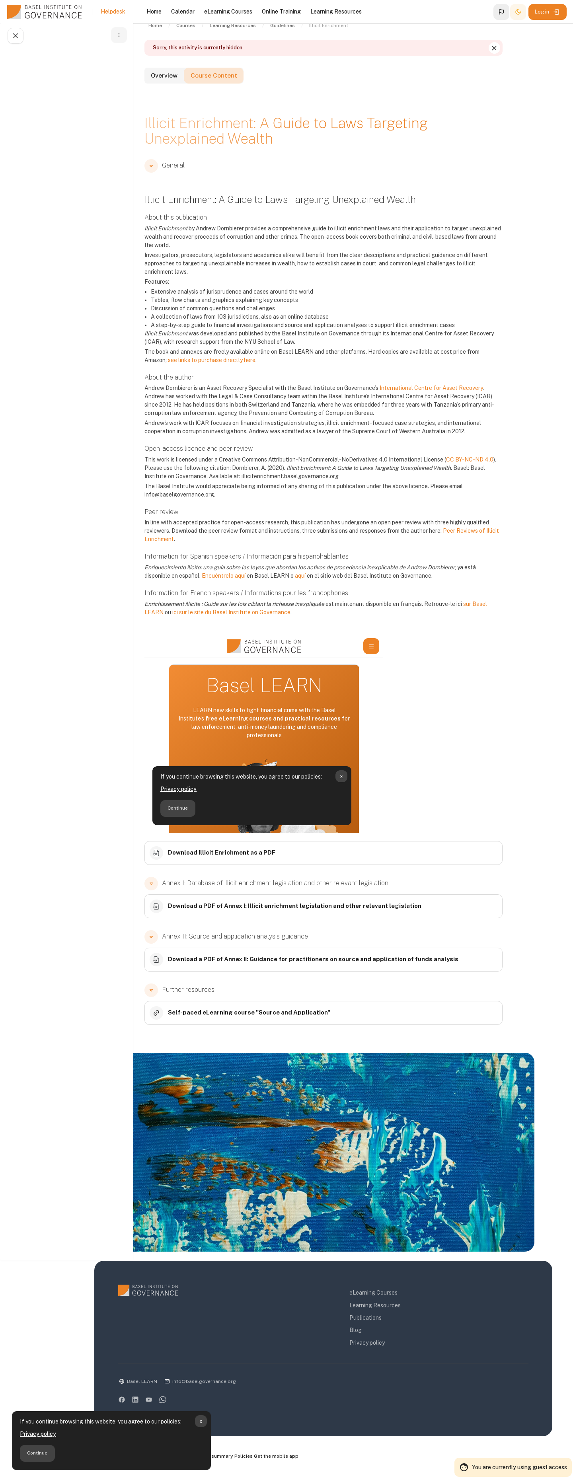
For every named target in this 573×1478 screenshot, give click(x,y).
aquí (327, 587)
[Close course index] (14, 38)
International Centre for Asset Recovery (457, 399)
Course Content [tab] (252, 88)
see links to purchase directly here (238, 371)
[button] (501, 12)
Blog (382, 1332)
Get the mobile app (333, 1458)
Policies (298, 1458)
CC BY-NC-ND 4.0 (496, 470)
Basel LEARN (193, 1383)
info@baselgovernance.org (255, 1383)
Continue (37, 1453)
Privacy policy (38, 1434)
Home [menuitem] (154, 11)
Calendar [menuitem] (183, 11)
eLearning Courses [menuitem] (228, 11)
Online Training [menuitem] (281, 11)
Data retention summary (258, 1458)
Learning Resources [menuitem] (336, 11)
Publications (392, 1319)
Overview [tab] (194, 88)
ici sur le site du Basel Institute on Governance (258, 623)
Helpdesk (113, 11)
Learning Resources (401, 1307)
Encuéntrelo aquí (250, 587)
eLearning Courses (400, 1295)
